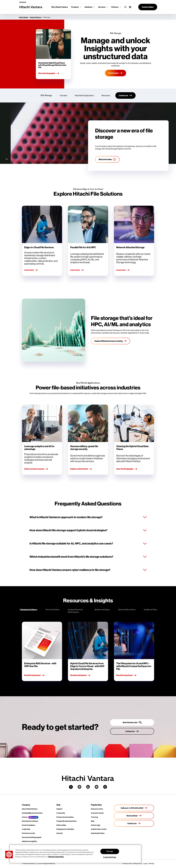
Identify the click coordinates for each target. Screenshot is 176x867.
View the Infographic (48, 73)
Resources (106, 95)
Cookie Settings (109, 857)
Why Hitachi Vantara (59, 7)
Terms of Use (126, 863)
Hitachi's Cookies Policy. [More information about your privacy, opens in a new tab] (56, 857)
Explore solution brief (81, 469)
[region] (75, 854)
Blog (92, 821)
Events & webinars (28, 825)
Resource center (97, 809)
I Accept (109, 851)
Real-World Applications (84, 95)
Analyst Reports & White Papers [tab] (75, 610)
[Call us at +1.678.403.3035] (134, 808)
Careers (25, 817)
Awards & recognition (29, 841)
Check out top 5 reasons (36, 469)
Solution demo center (99, 829)
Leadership (26, 829)
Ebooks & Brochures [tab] (126, 609)
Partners (115, 7)
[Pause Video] (6, 159)
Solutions (88, 7)
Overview (63, 95)
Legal (145, 863)
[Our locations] (134, 815)
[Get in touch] (115, 73)
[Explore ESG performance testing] (110, 341)
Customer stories (97, 813)
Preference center (28, 833)
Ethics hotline (61, 825)
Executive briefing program (31, 837)
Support (59, 809)
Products (75, 7)
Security (59, 833)
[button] (129, 7)
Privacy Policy (137, 863)
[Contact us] (125, 95)
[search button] (125, 7)
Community (60, 813)
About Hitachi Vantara (29, 809)
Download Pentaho (98, 833)
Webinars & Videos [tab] (102, 609)
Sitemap (151, 863)
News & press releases (30, 821)
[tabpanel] (88, 651)
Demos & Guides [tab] (52, 609)
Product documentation (65, 817)
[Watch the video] (107, 159)
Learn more (31, 270)
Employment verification (65, 829)
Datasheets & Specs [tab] (28, 609)
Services (102, 7)
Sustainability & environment (32, 813)
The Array (94, 817)
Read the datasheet (34, 675)
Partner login (95, 825)
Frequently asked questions (66, 821)
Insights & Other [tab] (150, 609)
